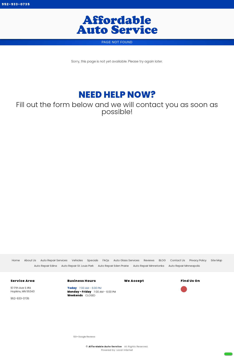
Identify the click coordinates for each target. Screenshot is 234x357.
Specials (92, 260)
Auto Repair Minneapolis (184, 266)
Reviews (149, 260)
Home (16, 260)
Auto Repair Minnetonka (148, 266)
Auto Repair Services (54, 260)
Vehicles (77, 260)
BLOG (162, 260)
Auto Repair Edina (45, 266)
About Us (30, 260)
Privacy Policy (197, 260)
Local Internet (125, 350)
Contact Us (177, 260)
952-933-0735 (16, 4)
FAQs (106, 260)
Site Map (216, 260)
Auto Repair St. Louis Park (77, 266)
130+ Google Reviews (84, 336)
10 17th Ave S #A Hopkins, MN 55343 (22, 289)
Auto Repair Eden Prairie (113, 266)
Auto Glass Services (126, 260)
